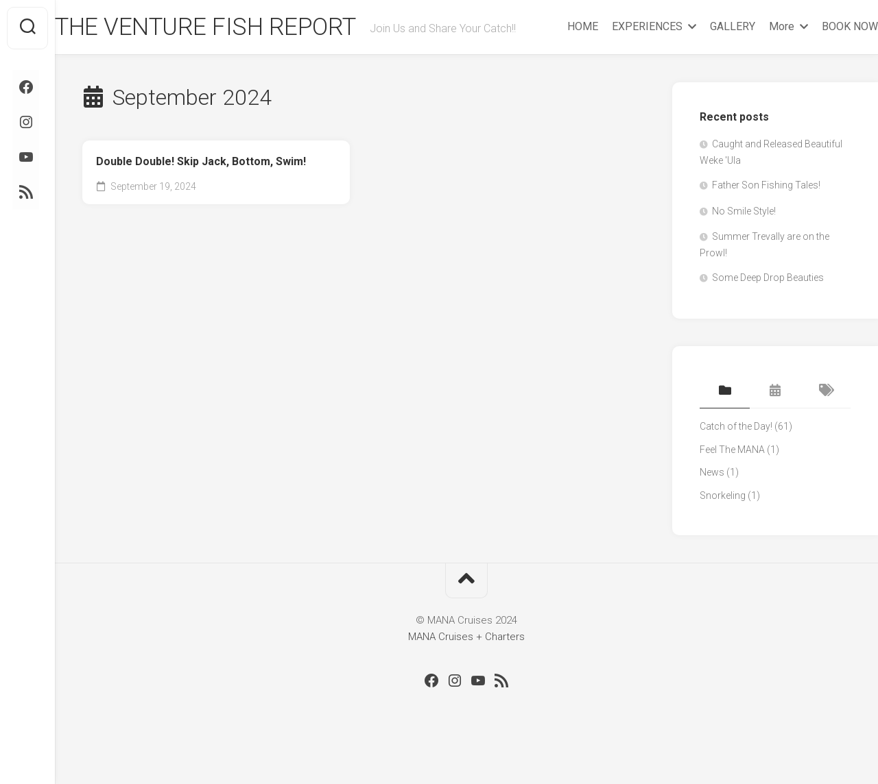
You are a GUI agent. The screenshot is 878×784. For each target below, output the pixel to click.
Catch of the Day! (736, 455)
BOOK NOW (822, 62)
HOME (555, 62)
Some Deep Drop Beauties (768, 307)
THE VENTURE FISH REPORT (235, 28)
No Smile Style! (744, 240)
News (712, 501)
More (754, 62)
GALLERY (705, 62)
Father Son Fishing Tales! (766, 214)
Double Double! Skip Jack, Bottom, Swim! (201, 190)
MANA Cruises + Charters (466, 665)
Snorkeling (723, 524)
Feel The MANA (732, 479)
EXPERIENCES (619, 62)
